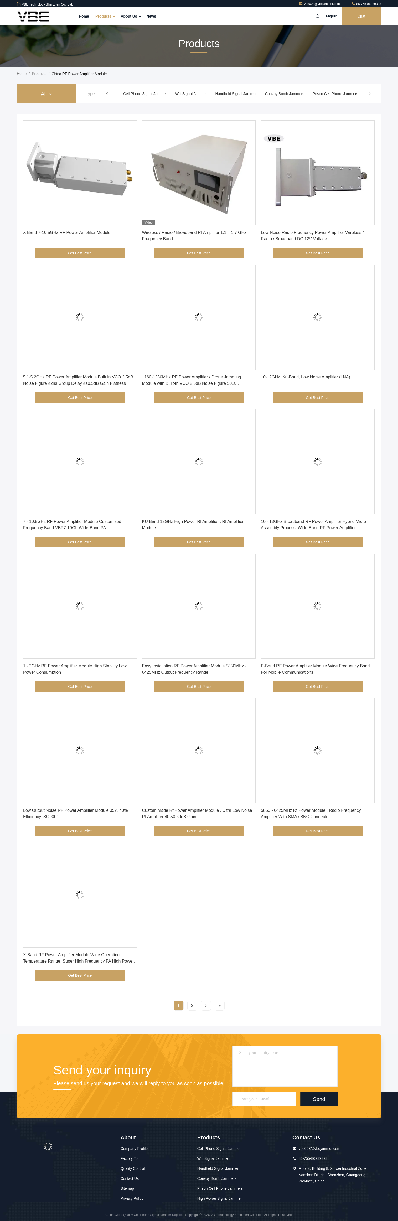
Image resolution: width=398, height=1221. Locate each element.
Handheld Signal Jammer (235, 94)
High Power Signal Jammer (219, 1198)
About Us (130, 16)
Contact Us (130, 1178)
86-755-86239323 (366, 4)
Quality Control (133, 1168)
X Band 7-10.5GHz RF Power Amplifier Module (67, 232)
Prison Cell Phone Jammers (335, 94)
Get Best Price (80, 253)
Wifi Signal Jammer (191, 94)
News (151, 16)
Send (319, 1099)
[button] (107, 94)
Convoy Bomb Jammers (284, 94)
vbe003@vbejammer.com (320, 4)
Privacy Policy (132, 1198)
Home (84, 16)
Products (105, 16)
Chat (361, 16)
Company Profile (134, 1148)
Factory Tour (131, 1158)
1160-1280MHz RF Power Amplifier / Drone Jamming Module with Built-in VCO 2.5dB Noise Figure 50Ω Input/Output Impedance (191, 383)
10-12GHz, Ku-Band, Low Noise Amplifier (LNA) (305, 377)
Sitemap (127, 1188)
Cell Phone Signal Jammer (145, 94)
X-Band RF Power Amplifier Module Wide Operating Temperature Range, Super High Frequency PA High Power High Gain (78, 961)
